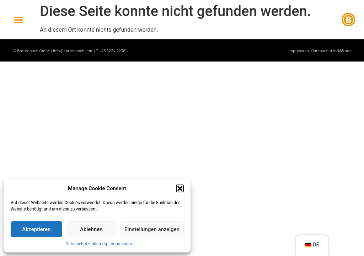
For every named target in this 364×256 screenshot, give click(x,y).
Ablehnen (91, 229)
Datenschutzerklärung (86, 243)
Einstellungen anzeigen (152, 229)
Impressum (121, 243)
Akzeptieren (36, 229)
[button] (179, 188)
